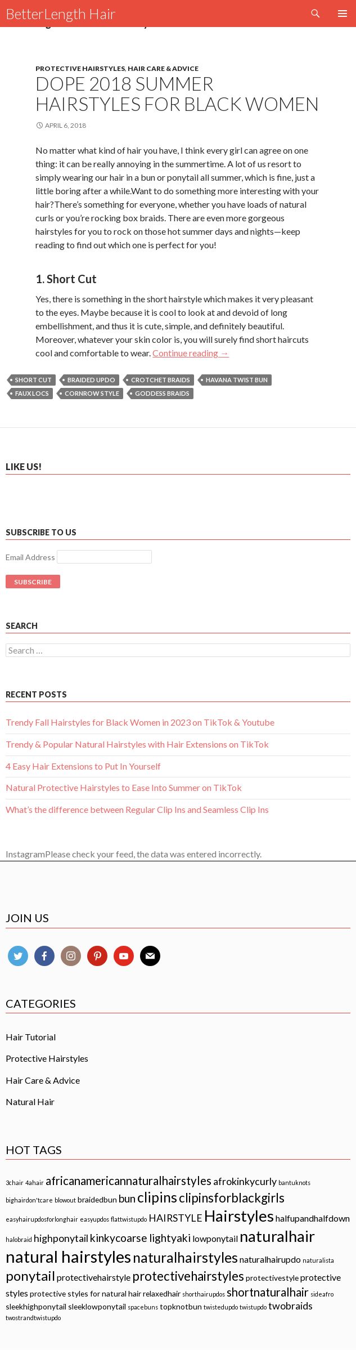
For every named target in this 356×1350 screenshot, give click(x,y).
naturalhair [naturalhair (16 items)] (277, 1236)
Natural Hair (30, 1101)
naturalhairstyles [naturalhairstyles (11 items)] (185, 1257)
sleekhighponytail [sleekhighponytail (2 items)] (36, 1306)
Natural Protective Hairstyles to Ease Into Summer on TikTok (124, 787)
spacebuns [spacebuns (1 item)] (143, 1307)
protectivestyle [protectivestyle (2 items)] (272, 1277)
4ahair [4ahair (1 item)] (34, 1182)
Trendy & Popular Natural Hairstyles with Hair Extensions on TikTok (137, 744)
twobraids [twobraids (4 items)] (290, 1305)
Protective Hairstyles (80, 68)
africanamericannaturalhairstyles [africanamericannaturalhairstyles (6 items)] (128, 1180)
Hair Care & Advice (163, 68)
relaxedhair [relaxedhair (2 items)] (162, 1293)
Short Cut (33, 379)
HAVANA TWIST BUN (237, 379)
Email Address (30, 557)
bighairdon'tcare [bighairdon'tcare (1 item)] (29, 1200)
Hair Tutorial (31, 1036)
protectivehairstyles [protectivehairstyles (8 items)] (188, 1276)
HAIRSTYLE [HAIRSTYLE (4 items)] (175, 1218)
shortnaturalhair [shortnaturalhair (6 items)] (268, 1292)
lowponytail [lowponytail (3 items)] (215, 1238)
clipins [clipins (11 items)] (157, 1197)
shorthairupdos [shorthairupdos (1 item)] (203, 1294)
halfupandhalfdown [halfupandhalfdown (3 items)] (313, 1218)
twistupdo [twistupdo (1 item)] (253, 1307)
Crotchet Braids (160, 379)
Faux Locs (32, 393)
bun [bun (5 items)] (127, 1198)
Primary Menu (342, 13)
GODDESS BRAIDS (162, 393)
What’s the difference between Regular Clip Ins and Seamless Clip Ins (137, 809)
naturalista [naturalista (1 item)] (318, 1260)
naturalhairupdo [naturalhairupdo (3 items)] (270, 1259)
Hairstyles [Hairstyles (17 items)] (239, 1215)
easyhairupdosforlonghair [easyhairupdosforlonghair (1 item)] (42, 1219)
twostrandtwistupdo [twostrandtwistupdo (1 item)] (33, 1317)
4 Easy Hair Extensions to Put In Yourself (83, 766)
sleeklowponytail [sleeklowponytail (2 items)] (97, 1306)
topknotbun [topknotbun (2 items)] (181, 1306)
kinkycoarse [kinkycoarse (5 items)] (118, 1237)
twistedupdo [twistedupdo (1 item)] (221, 1307)
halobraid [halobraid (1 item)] (19, 1239)
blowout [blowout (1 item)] (65, 1200)
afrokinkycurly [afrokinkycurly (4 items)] (245, 1181)
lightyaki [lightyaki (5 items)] (170, 1237)
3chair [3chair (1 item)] (15, 1182)
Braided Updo (91, 379)
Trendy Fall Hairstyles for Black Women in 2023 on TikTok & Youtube (140, 722)
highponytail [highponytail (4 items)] (61, 1238)
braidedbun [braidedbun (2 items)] (97, 1199)
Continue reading (190, 352)
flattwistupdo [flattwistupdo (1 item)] (129, 1219)
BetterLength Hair (61, 13)
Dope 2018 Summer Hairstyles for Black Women (177, 93)
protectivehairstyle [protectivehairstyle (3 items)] (93, 1277)
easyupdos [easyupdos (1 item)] (94, 1219)
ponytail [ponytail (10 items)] (30, 1275)
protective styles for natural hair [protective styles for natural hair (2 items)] (85, 1293)
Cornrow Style (92, 393)
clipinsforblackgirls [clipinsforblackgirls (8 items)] (232, 1197)
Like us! (24, 466)
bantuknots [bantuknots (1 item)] (294, 1182)
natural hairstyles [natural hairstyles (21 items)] (68, 1256)
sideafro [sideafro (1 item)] (322, 1294)
